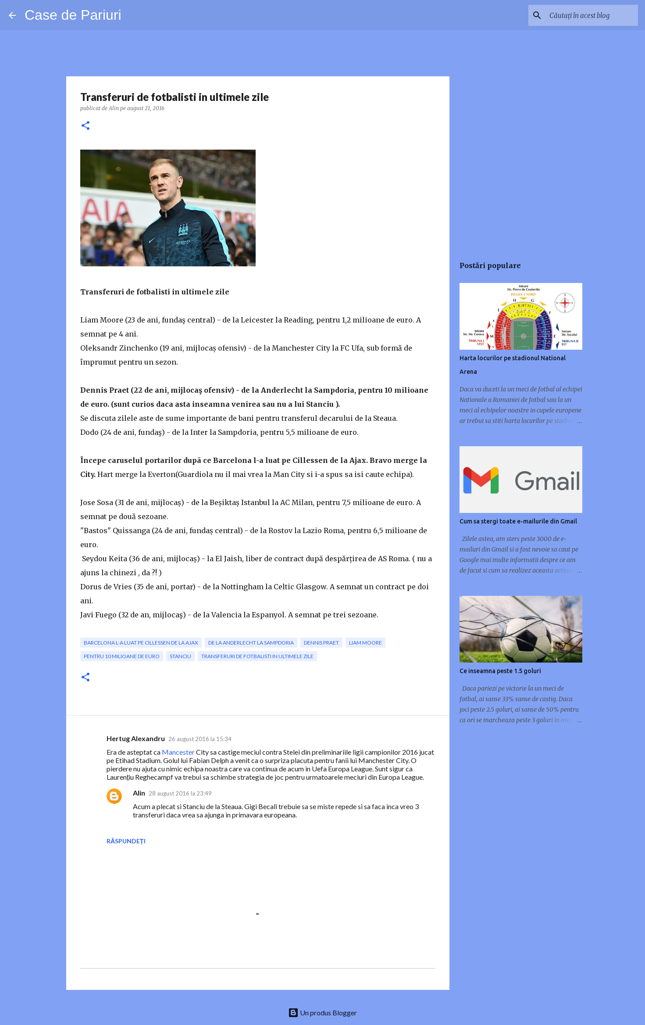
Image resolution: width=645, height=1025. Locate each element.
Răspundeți (126, 841)
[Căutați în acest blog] (592, 15)
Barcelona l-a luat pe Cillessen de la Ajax (141, 642)
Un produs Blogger (322, 1012)
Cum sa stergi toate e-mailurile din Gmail (518, 521)
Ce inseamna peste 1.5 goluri (500, 670)
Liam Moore (365, 642)
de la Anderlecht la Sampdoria (251, 642)
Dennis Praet (321, 642)
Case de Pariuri (73, 15)
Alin (139, 792)
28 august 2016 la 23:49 (180, 793)
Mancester (178, 752)
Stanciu (180, 656)
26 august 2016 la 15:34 (200, 738)
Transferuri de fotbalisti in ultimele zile (257, 656)
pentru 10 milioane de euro (122, 656)
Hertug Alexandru (136, 738)
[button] (85, 126)
